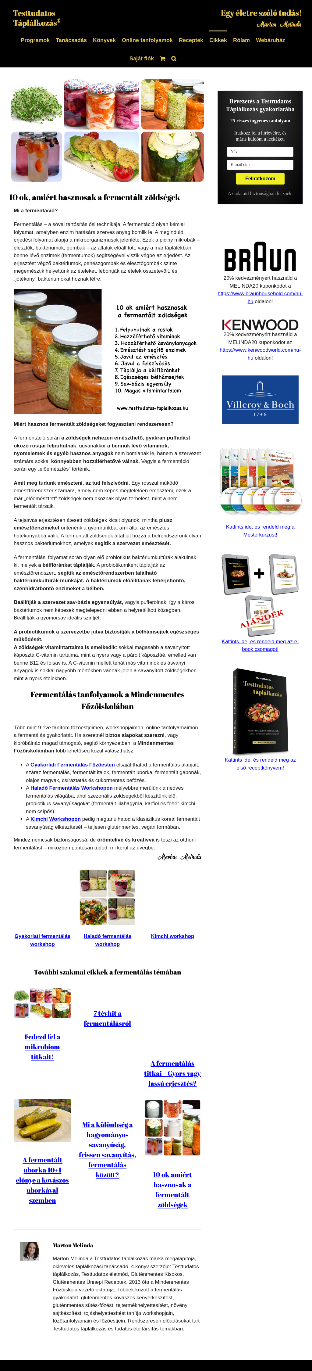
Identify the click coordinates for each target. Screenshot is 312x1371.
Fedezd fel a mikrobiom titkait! (42, 1046)
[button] (173, 58)
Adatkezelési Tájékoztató (119, 1355)
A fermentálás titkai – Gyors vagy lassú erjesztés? (172, 1023)
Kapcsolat (210, 1355)
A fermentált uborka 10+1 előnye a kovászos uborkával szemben (42, 1153)
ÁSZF (188, 1355)
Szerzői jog (164, 1355)
